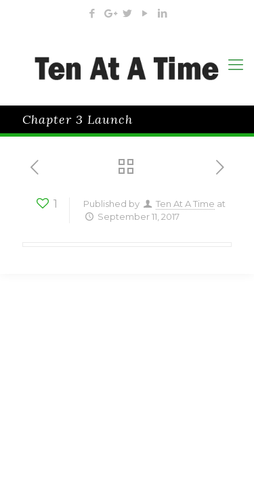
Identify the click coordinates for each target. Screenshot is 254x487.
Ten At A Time (185, 203)
